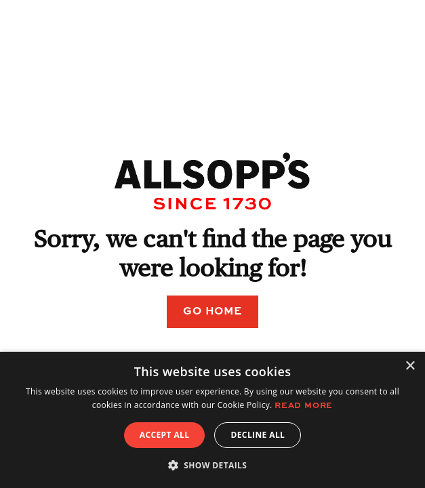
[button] (212, 465)
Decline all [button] (257, 435)
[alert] (212, 420)
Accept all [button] (165, 435)
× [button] (410, 366)
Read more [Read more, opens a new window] (304, 406)
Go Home (212, 311)
